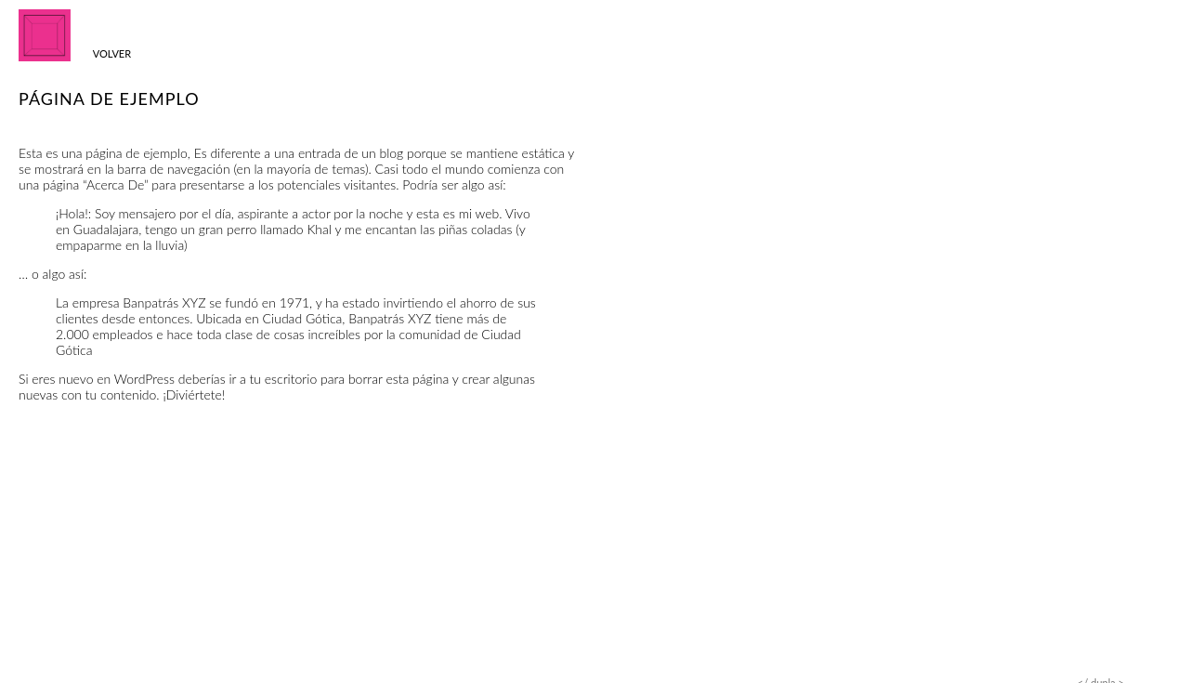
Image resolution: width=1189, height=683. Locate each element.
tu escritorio (284, 379)
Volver (112, 53)
